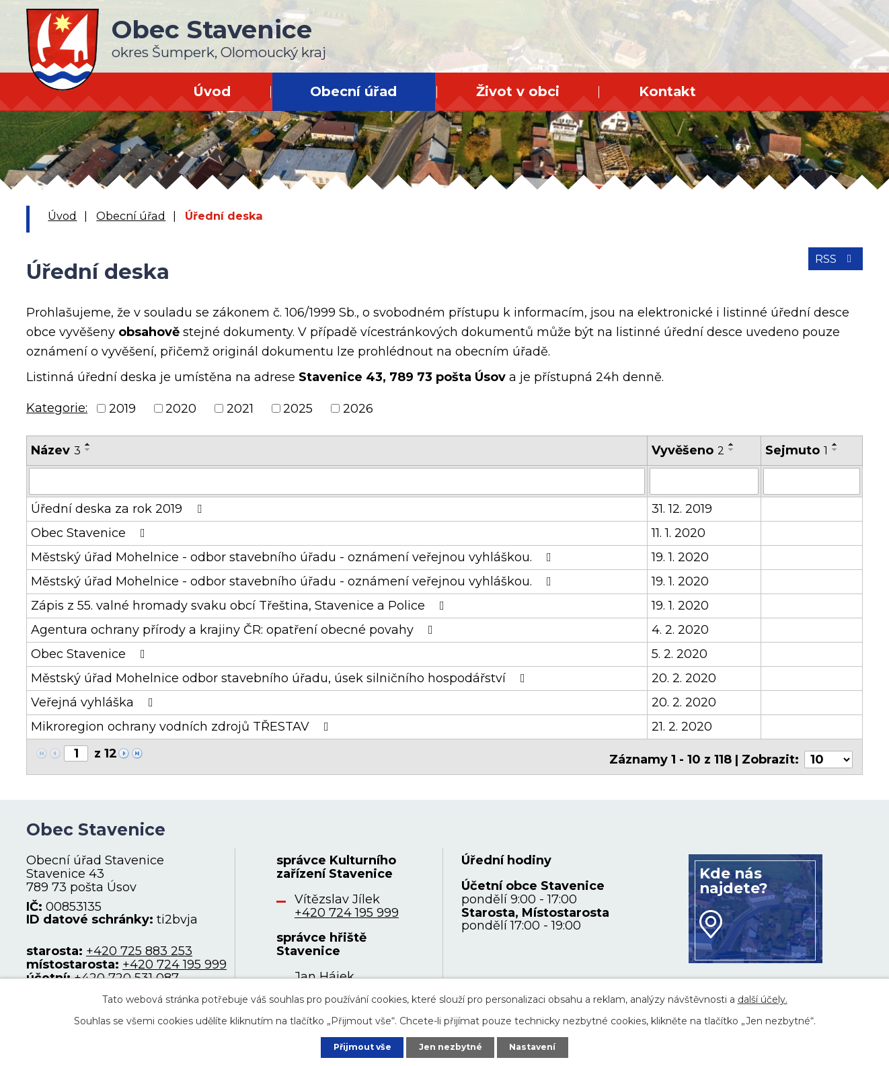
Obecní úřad (353, 91)
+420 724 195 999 (174, 957)
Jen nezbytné (451, 1045)
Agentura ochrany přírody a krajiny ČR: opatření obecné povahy (234, 628)
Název (56, 450)
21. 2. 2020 (682, 725)
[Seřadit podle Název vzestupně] (88, 444)
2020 (180, 408)
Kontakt (667, 91)
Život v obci (517, 91)
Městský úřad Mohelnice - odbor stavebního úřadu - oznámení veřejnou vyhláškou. (294, 555)
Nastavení (542, 1045)
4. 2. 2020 (680, 628)
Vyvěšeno (688, 450)
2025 (298, 408)
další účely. (762, 996)
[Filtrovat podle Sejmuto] (811, 480)
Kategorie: (56, 408)
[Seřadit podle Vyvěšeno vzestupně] (731, 444)
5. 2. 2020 (679, 652)
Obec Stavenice (91, 531)
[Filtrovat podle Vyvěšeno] (704, 480)
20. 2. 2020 (684, 676)
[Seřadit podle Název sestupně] (88, 449)
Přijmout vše (353, 1045)
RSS (833, 265)
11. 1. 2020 (678, 531)
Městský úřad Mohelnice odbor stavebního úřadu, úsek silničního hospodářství (281, 676)
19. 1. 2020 (680, 555)
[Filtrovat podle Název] (337, 480)
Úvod (212, 91)
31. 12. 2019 (682, 507)
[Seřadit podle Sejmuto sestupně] (835, 449)
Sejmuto (796, 450)
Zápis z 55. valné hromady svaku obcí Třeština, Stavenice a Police (240, 604)
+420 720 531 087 (126, 971)
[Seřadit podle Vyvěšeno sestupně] (731, 449)
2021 (240, 408)
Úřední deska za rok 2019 (119, 507)
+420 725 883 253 (139, 945)
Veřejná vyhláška (95, 701)
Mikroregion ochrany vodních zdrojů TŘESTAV (182, 725)
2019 (122, 408)
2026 (358, 408)
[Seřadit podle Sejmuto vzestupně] (835, 444)
